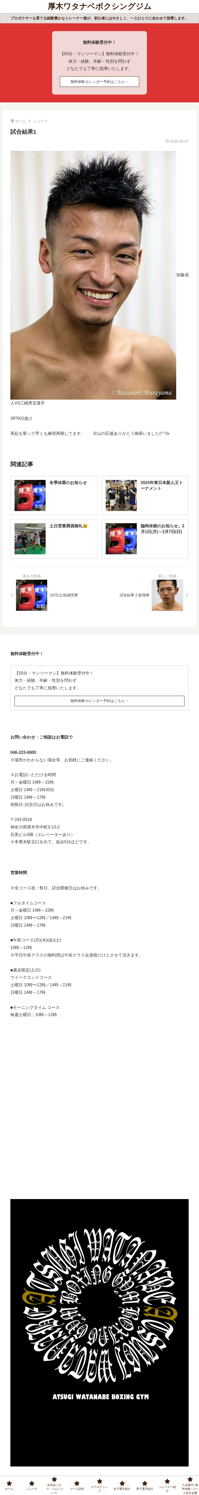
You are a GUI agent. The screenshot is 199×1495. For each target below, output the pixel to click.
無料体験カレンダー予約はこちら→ (99, 82)
